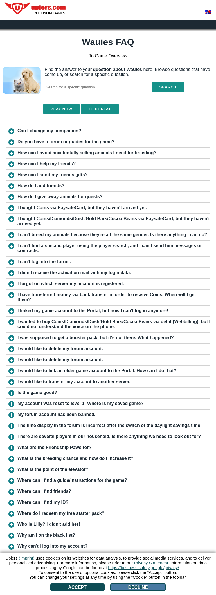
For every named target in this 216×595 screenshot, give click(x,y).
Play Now (61, 109)
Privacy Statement (151, 562)
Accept (77, 587)
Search (167, 87)
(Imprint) (27, 558)
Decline (138, 587)
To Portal (99, 109)
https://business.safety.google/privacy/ (143, 567)
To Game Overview (108, 55)
